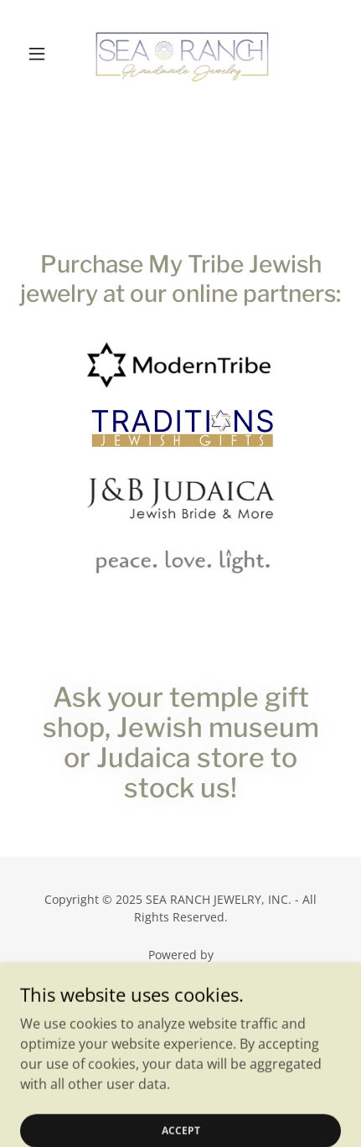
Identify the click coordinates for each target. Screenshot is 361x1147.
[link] (181, 53)
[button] (44, 53)
